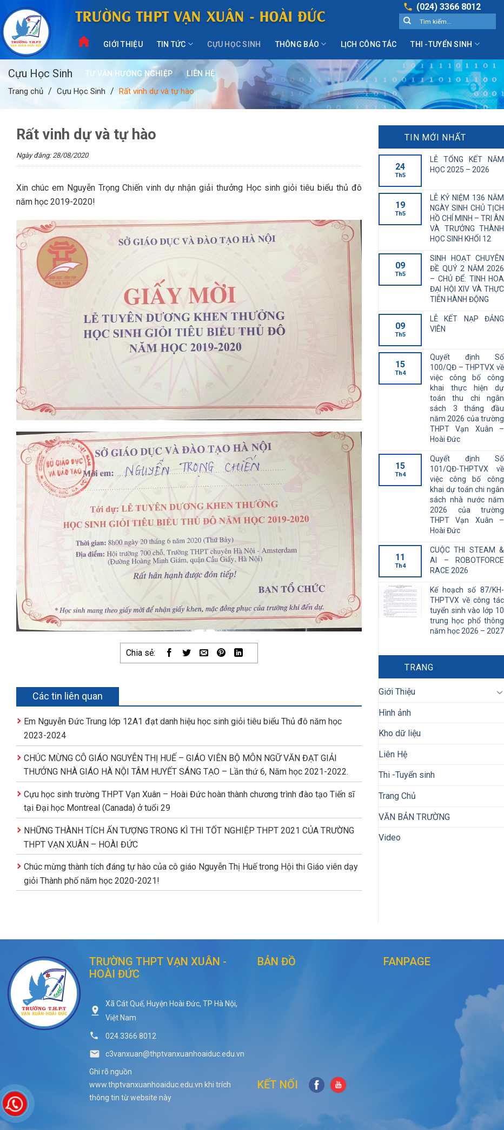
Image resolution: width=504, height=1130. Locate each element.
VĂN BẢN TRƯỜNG (414, 817)
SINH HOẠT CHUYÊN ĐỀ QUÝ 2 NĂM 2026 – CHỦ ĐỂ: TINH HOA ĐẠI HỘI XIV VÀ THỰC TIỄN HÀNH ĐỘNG (467, 279)
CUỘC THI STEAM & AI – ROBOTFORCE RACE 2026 (467, 560)
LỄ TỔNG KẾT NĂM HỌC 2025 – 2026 (467, 164)
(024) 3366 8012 (448, 7)
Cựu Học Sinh (234, 44)
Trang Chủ (397, 796)
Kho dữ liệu (400, 733)
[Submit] (407, 22)
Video (390, 837)
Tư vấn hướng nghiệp (129, 73)
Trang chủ (25, 91)
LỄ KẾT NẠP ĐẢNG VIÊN (467, 323)
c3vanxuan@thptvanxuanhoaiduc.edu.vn (174, 1054)
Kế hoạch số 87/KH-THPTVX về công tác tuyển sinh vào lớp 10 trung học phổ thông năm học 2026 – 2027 (467, 610)
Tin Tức (175, 44)
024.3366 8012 (130, 1036)
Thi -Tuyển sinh (445, 44)
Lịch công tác (369, 44)
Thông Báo (301, 44)
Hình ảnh (395, 713)
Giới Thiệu (123, 44)
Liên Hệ (201, 73)
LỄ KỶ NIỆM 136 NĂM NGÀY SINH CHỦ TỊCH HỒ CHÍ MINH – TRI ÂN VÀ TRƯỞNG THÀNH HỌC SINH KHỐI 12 (467, 218)
